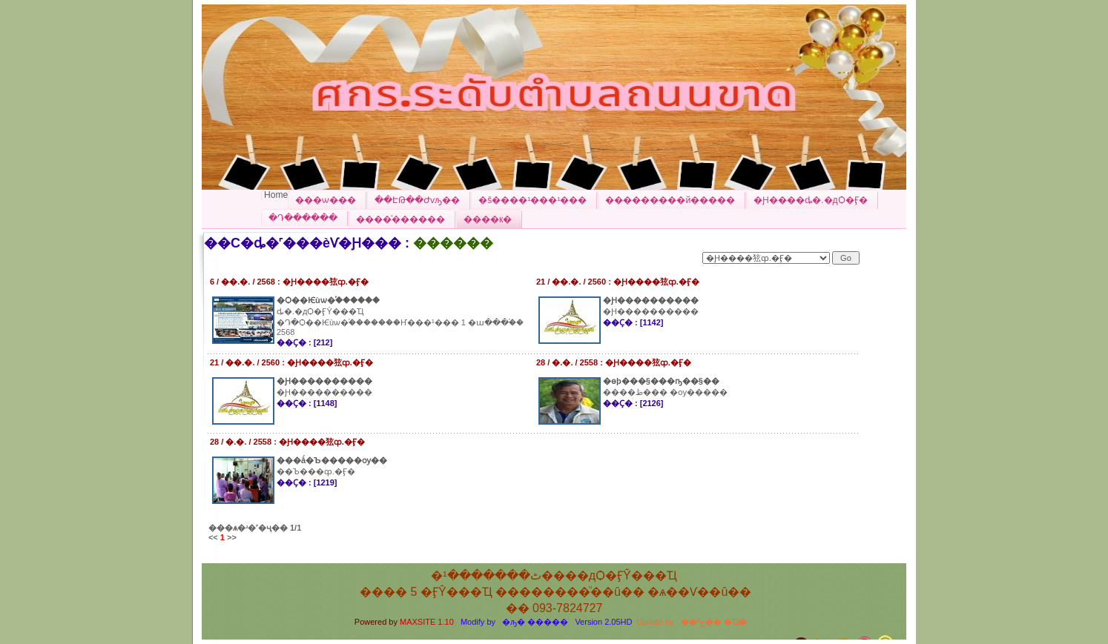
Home (276, 195)
